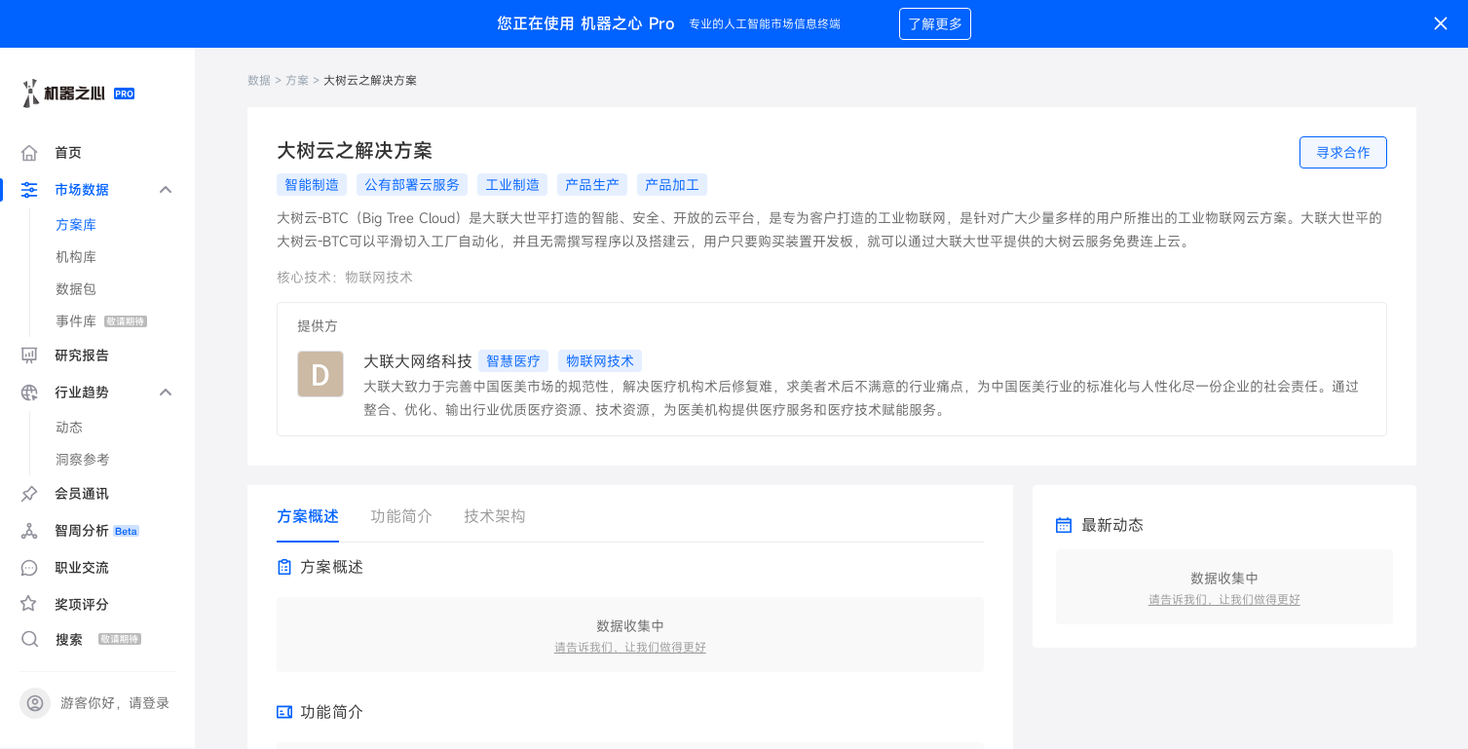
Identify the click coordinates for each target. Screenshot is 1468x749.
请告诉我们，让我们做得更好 (630, 647)
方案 (297, 80)
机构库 (76, 256)
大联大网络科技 (417, 361)
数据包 (76, 289)
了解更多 (935, 24)
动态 (69, 427)
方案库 (76, 224)
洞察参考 (83, 459)
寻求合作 (1343, 152)
